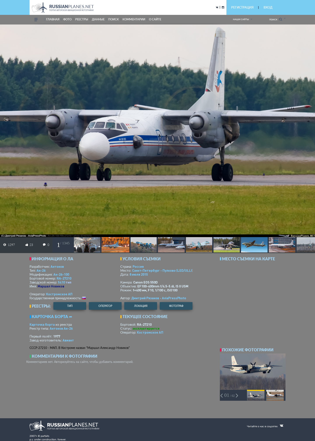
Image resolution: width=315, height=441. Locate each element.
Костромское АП (59, 294)
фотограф (176, 306)
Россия (138, 266)
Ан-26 (41, 270)
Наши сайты (241, 19)
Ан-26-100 (61, 274)
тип (68, 282)
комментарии (133, 19)
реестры (81, 19)
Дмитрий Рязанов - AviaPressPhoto (158, 298)
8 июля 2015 (139, 274)
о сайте (155, 19)
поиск (113, 19)
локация (140, 306)
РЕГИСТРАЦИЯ (242, 7)
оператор (105, 306)
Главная (53, 19)
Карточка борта (42, 324)
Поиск (275, 19)
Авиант (68, 340)
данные (98, 19)
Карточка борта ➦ (52, 316)
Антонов (57, 266)
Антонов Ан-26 (61, 328)
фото (67, 19)
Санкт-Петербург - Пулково (162, 270)
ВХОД (268, 7)
